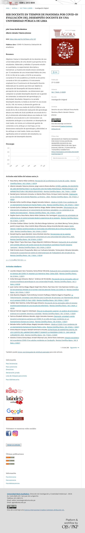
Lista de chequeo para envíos (16, 376)
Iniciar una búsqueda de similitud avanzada (33, 352)
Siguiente (73, 348)
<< (7, 260)
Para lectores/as (11, 364)
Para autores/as (11, 367)
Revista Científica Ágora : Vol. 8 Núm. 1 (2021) (63, 205)
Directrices (10, 369)
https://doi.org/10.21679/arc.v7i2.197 (23, 39)
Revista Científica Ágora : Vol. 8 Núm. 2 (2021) (31, 231)
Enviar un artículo (13, 445)
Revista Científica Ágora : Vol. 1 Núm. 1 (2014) (26, 255)
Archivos (14, 8)
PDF (55, 72)
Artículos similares (13, 266)
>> (25, 260)
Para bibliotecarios (12, 380)
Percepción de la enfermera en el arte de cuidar (52, 181)
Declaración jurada (12, 373)
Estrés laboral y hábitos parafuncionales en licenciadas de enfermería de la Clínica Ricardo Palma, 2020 (43, 228)
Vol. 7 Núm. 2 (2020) (26, 8)
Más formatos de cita (60, 158)
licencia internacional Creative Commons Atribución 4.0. (44, 510)
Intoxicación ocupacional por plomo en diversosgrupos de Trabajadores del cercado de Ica (42, 253)
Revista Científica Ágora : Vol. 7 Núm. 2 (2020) (41, 335)
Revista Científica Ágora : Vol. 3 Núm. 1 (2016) (45, 213)
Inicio (7, 8)
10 (22, 260)
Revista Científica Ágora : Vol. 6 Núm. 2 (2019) (35, 247)
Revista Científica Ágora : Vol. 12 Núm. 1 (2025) (59, 314)
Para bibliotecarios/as (13, 483)
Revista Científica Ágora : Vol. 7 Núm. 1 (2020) (60, 191)
